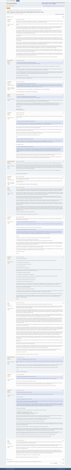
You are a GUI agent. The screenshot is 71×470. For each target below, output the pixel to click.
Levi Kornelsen (10, 60)
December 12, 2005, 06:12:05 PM (20, 60)
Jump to (52, 463)
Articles (46, 3)
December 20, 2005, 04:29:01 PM (20, 374)
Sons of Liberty (27, 91)
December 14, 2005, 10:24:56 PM (20, 187)
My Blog (36, 91)
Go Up (8, 459)
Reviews (54, 3)
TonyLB (8, 94)
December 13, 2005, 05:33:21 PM (20, 176)
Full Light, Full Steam (21, 91)
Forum (50, 3)
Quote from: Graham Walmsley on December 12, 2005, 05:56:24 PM (26, 62)
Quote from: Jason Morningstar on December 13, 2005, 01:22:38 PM (26, 221)
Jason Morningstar (10, 161)
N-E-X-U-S (23, 450)
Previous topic (57, 14)
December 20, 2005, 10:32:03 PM (20, 440)
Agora (34, 91)
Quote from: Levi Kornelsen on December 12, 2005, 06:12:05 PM (26, 121)
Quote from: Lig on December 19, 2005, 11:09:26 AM (24, 392)
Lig (8, 187)
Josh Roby (9, 81)
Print (63, 459)
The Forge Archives (12, 3)
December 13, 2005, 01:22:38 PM (20, 161)
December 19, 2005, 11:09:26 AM (20, 302)
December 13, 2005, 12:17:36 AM (20, 112)
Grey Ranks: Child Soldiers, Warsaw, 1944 (21, 173)
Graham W (9, 19)
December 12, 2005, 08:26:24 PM (20, 94)
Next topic (62, 14)
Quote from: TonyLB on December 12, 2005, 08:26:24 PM (25, 146)
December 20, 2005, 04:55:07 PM (20, 390)
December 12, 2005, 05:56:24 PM (20, 19)
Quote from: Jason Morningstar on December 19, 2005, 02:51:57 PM (26, 376)
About (43, 3)
